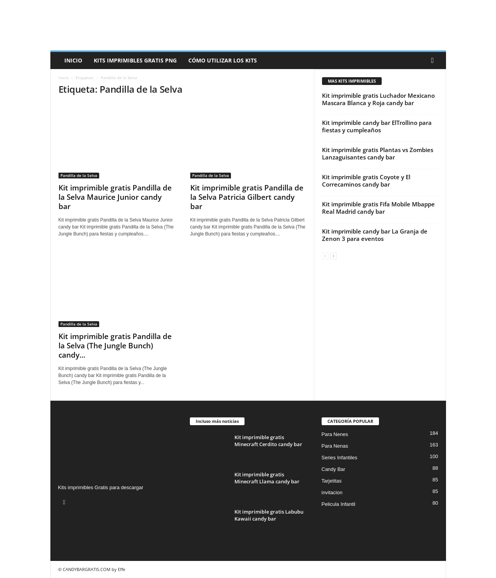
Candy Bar (333, 469)
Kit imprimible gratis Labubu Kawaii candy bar (268, 515)
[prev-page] (325, 255)
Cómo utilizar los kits (222, 60)
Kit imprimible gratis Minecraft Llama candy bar (267, 478)
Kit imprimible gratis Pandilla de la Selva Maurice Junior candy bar (115, 197)
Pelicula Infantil (338, 504)
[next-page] (333, 255)
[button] (434, 60)
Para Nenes (335, 434)
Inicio (73, 60)
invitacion (332, 492)
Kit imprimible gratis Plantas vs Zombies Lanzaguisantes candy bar (377, 153)
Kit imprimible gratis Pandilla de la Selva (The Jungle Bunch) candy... (115, 345)
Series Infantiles (340, 457)
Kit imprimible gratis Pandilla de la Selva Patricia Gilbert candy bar (246, 197)
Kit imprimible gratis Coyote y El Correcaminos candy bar (366, 180)
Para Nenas (335, 446)
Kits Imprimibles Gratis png (135, 60)
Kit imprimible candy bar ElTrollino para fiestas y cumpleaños (377, 126)
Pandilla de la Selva (78, 175)
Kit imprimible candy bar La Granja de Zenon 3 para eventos (374, 234)
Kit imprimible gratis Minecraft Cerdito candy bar (268, 441)
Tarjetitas (332, 481)
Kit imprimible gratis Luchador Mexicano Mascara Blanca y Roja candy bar (378, 99)
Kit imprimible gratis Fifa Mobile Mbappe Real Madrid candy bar (378, 207)
